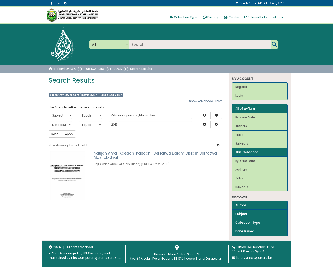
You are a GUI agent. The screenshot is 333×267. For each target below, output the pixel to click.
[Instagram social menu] (58, 3)
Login (278, 17)
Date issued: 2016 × (111, 95)
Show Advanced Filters (205, 101)
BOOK (118, 69)
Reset (55, 134)
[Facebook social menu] (52, 3)
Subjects (241, 143)
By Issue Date (245, 117)
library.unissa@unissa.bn (252, 258)
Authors (241, 126)
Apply (69, 134)
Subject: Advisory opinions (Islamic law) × (73, 95)
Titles (239, 135)
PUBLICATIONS (95, 69)
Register (241, 87)
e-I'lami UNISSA (65, 69)
